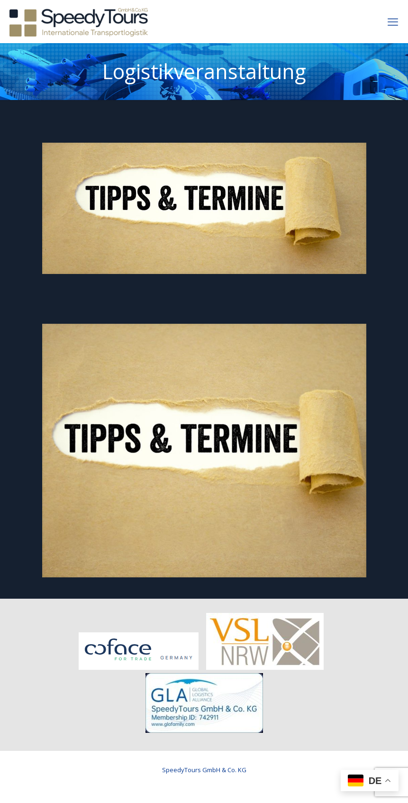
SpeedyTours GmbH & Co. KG (204, 770)
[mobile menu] (393, 21)
